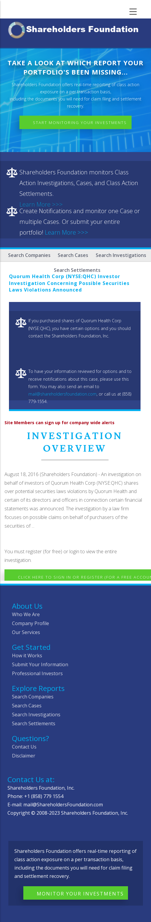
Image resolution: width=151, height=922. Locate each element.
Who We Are (26, 614)
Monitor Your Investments (80, 893)
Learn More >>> (66, 232)
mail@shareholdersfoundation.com (62, 394)
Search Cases (73, 255)
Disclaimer (23, 755)
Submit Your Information (40, 664)
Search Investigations (121, 255)
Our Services (26, 632)
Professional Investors (37, 673)
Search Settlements (33, 723)
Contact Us (24, 746)
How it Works (27, 655)
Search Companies (29, 255)
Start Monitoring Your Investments (80, 122)
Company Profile (30, 623)
